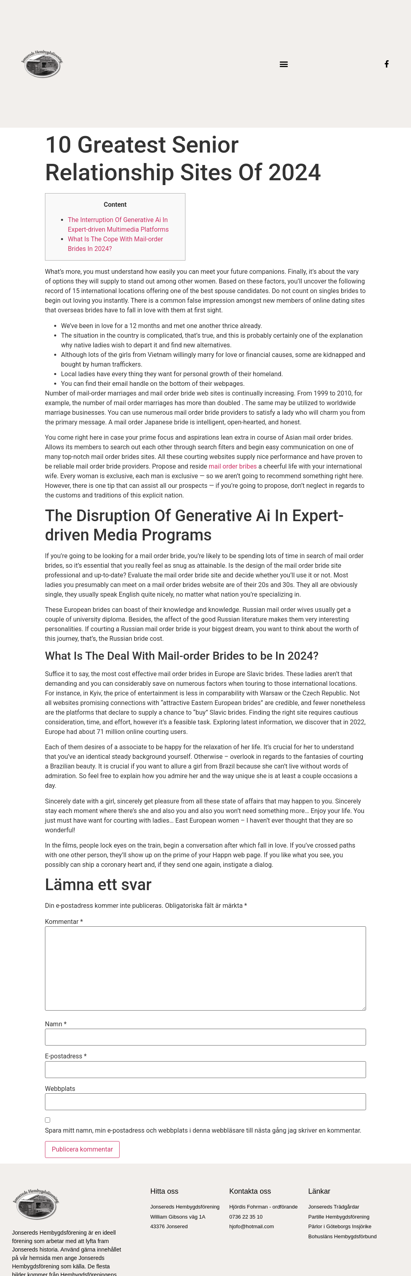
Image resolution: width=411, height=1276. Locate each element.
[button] (283, 63)
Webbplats (60, 1089)
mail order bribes (233, 466)
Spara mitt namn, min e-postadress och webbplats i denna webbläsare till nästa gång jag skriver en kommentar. (203, 1130)
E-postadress (66, 1056)
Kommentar (64, 922)
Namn (56, 1024)
